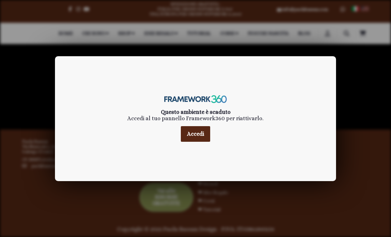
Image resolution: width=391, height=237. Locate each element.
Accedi (195, 134)
